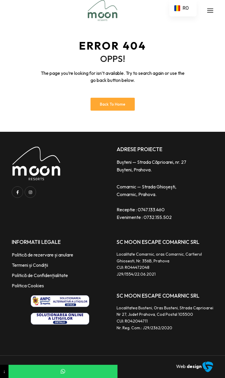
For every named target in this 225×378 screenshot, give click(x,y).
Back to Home (112, 104)
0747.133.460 (151, 209)
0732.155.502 (158, 217)
